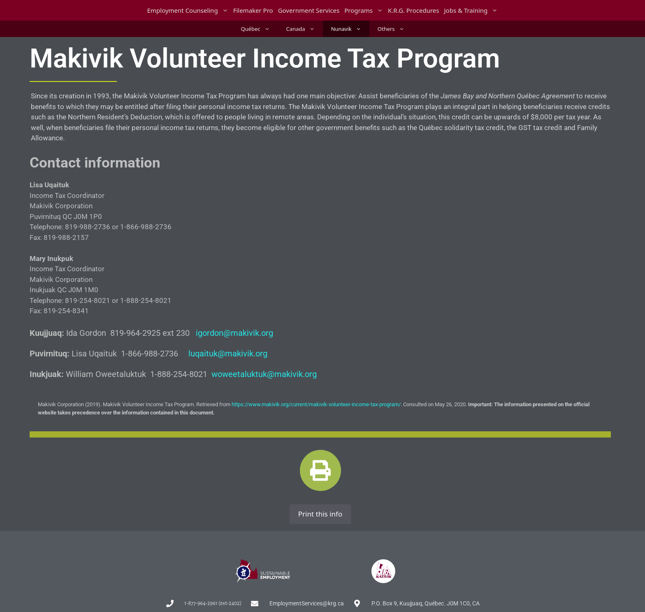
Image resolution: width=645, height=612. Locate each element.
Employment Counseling (189, 10)
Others (395, 29)
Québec (259, 29)
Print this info (320, 514)
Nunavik (350, 29)
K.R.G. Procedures (413, 10)
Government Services (309, 10)
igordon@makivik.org (234, 333)
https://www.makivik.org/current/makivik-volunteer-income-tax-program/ (316, 404)
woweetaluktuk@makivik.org (264, 374)
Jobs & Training (472, 10)
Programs (364, 10)
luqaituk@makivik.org (227, 353)
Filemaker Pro (253, 10)
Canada (304, 29)
